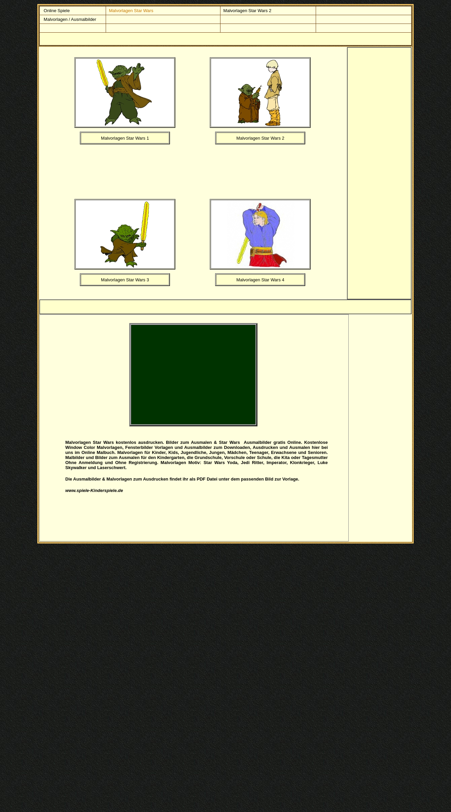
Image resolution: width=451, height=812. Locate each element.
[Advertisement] (211, 170)
